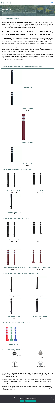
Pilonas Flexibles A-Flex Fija (14, 190)
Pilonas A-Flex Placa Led (40, 295)
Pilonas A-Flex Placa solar (40, 316)
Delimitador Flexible (14, 344)
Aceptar (22, 400)
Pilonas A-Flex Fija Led (14, 295)
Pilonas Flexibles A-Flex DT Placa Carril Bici (40, 267)
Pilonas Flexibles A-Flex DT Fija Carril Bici (14, 267)
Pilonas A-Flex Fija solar (14, 316)
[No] (53, 399)
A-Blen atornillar (27, 87)
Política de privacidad (30, 400)
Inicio (2, 18)
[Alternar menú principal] (52, 2)
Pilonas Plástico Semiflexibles (14, 356)
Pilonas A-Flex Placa (40, 190)
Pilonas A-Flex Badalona (14, 212)
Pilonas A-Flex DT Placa (40, 240)
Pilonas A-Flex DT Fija (14, 240)
